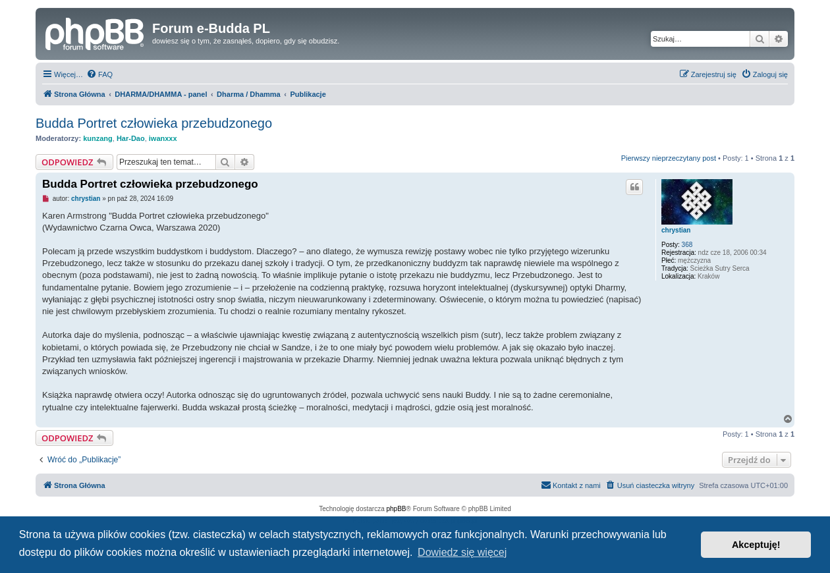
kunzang (98, 138)
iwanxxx (163, 138)
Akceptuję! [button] (756, 544)
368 (687, 244)
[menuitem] (99, 74)
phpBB (396, 508)
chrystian (675, 230)
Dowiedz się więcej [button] (462, 552)
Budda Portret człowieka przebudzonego (154, 123)
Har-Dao (131, 138)
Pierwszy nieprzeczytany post (668, 158)
